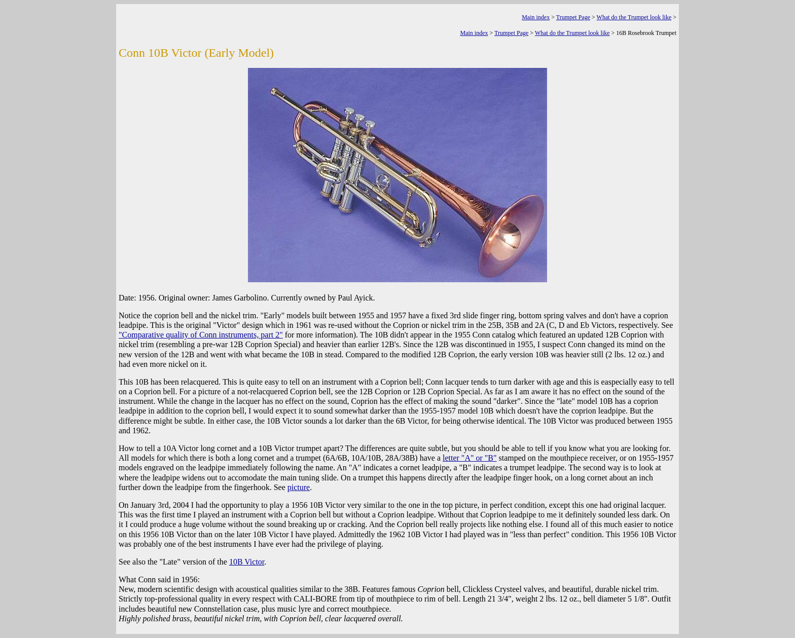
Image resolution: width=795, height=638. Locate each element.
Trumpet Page (573, 17)
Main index (536, 17)
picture (298, 487)
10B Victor (246, 561)
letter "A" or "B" (470, 458)
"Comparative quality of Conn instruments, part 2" (201, 334)
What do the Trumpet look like (634, 17)
